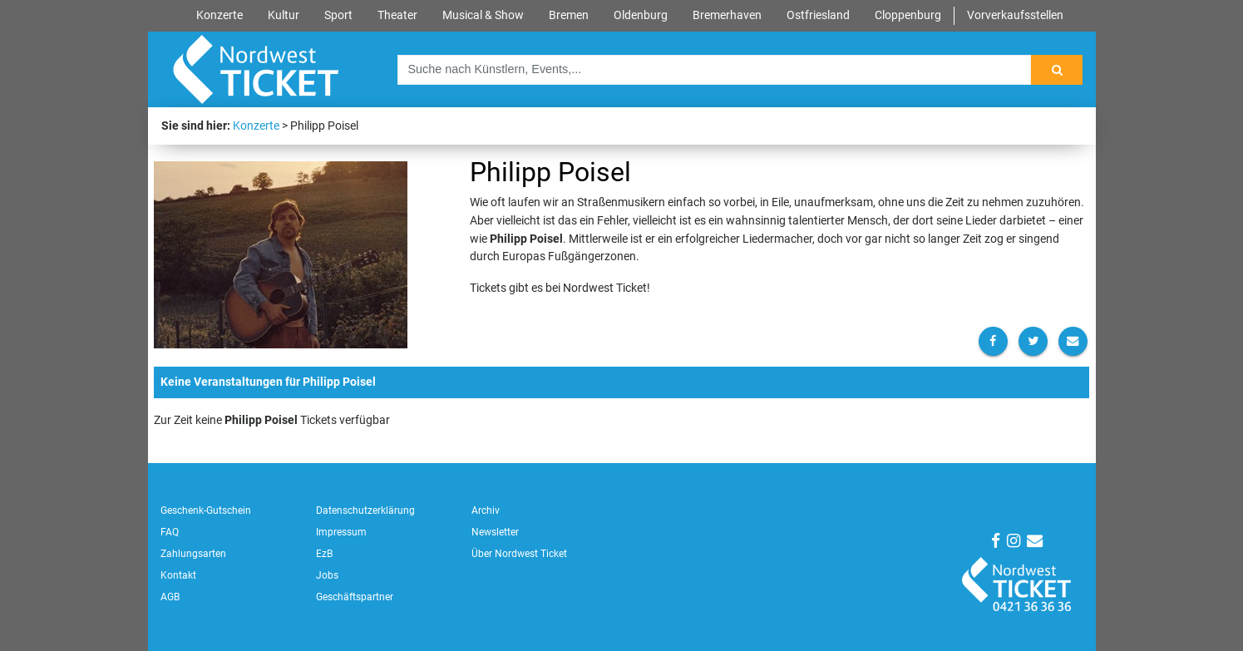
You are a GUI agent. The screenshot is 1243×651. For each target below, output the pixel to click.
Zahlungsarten (193, 554)
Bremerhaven (727, 15)
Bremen (569, 15)
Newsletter (495, 532)
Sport (338, 15)
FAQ (169, 532)
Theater (397, 15)
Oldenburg (641, 15)
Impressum (341, 532)
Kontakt (178, 575)
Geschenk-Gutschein (205, 510)
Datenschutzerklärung (365, 510)
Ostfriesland (818, 15)
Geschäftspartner (354, 597)
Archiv (485, 510)
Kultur (283, 15)
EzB (324, 554)
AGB (170, 597)
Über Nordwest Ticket (519, 554)
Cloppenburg (908, 15)
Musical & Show (483, 15)
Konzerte (219, 15)
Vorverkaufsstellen (1015, 15)
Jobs (327, 575)
